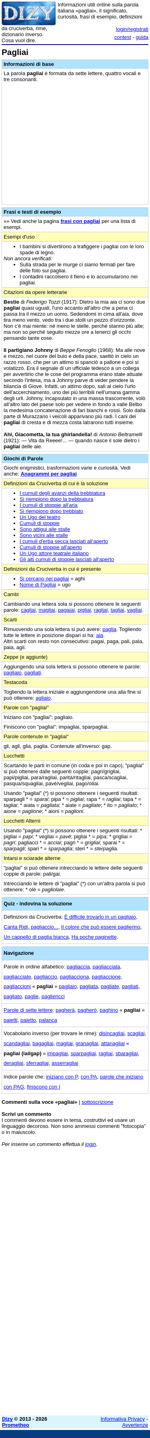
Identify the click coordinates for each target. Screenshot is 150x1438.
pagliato (13, 996)
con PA (89, 1077)
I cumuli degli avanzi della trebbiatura (62, 493)
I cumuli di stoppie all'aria (49, 505)
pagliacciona (74, 977)
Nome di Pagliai (38, 585)
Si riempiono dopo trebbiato (51, 511)
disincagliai (111, 1033)
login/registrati (132, 29)
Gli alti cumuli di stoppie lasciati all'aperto (67, 559)
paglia (109, 629)
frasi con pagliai (80, 221)
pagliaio (13, 673)
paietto (28, 1020)
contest (122, 37)
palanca (48, 1020)
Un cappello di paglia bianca (36, 937)
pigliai (84, 610)
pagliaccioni (17, 986)
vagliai (134, 610)
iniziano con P (62, 1077)
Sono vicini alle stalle (44, 535)
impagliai (57, 1053)
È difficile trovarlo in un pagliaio (100, 917)
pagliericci (53, 996)
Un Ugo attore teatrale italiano (54, 553)
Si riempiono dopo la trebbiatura (56, 499)
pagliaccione (106, 977)
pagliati (32, 673)
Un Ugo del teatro (40, 517)
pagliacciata (106, 967)
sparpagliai (83, 1053)
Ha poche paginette (94, 937)
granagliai (87, 1043)
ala (99, 635)
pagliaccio (45, 977)
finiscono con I (43, 1087)
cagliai (28, 610)
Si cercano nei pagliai (44, 579)
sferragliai (37, 1063)
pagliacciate (17, 977)
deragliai (13, 1063)
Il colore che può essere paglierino (100, 927)
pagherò (87, 1010)
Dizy (7, 1419)
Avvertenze (135, 1425)
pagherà (65, 1010)
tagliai (117, 610)
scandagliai (17, 1043)
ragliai (101, 610)
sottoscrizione (97, 1102)
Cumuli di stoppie (40, 523)
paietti (11, 1020)
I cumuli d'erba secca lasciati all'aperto (64, 541)
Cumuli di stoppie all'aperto (51, 547)
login (90, 1144)
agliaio (43, 698)
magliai (46, 610)
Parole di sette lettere (28, 1010)
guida (142, 37)
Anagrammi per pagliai (49, 474)
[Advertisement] (75, 1334)
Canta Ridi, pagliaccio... (31, 927)
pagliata (89, 986)
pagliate (110, 986)
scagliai (135, 1033)
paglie (32, 996)
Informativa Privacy (123, 1419)
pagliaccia (78, 967)
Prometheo (15, 1425)
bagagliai (42, 1043)
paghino (109, 1010)
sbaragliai (127, 1053)
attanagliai (113, 1043)
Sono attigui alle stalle (45, 529)
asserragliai (65, 1063)
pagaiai (66, 610)
